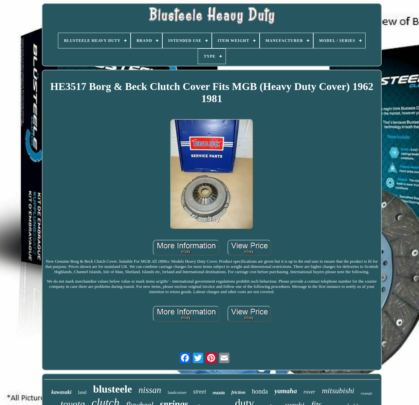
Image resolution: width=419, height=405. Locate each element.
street (199, 391)
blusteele (112, 389)
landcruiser (177, 392)
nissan (149, 390)
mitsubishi (338, 390)
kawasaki (61, 392)
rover (309, 392)
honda (260, 391)
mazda (218, 393)
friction (238, 392)
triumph (366, 393)
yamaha (285, 391)
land (82, 392)
